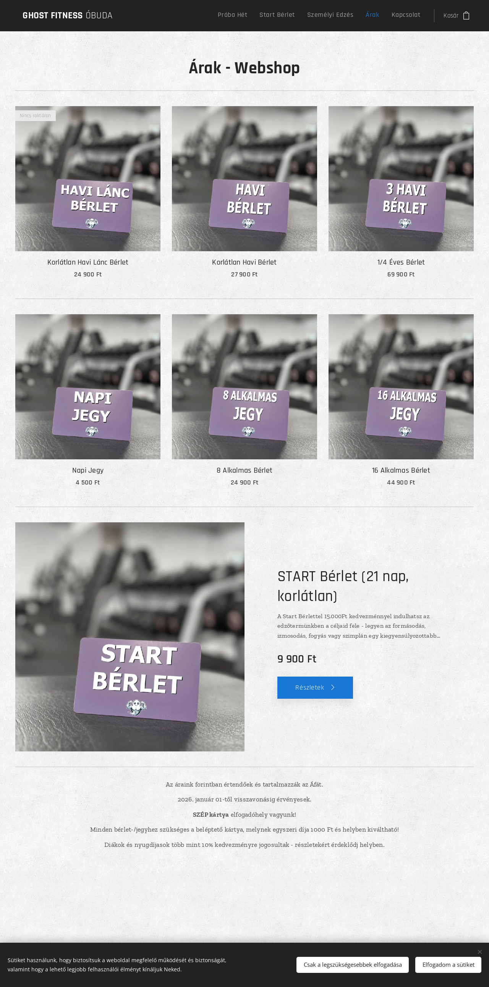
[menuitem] (369, 15)
